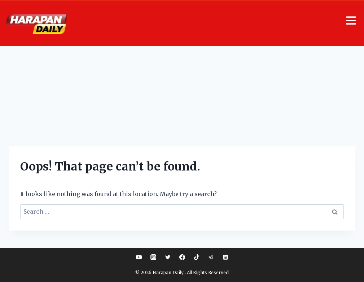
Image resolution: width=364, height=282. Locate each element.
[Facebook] (182, 257)
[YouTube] (139, 257)
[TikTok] (196, 257)
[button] (218, 21)
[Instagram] (153, 257)
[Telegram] (211, 257)
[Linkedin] (225, 257)
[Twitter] (168, 257)
